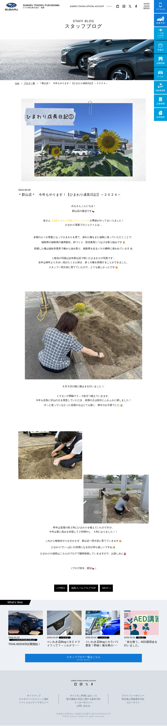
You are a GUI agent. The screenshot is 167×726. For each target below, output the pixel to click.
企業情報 (160, 100)
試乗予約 (160, 19)
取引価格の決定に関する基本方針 (83, 700)
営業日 (160, 46)
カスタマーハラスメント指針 (34, 700)
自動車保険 (160, 87)
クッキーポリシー (83, 703)
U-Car (160, 73)
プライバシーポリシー (133, 696)
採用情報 (160, 114)
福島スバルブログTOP (83, 588)
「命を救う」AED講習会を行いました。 (140, 643)
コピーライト (133, 703)
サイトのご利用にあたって (83, 696)
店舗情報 (160, 60)
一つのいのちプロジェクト (160, 33)
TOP (17, 83)
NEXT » (106, 588)
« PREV (60, 588)
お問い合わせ (83, 706)
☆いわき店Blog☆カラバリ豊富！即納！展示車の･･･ (102, 643)
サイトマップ (34, 696)
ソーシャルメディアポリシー (34, 703)
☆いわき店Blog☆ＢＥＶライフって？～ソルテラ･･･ (63, 643)
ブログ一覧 (29, 83)
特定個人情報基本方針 (133, 700)
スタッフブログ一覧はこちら (83, 658)
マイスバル (160, 6)
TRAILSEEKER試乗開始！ (24, 644)
